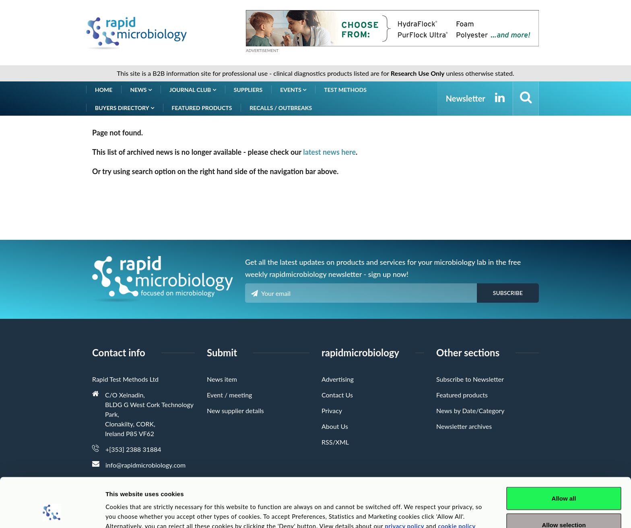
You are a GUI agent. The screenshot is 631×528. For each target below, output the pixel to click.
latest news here (329, 152)
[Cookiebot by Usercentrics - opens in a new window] (52, 512)
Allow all (564, 453)
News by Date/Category (470, 410)
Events (293, 89)
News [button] (141, 89)
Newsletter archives (464, 426)
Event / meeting (229, 395)
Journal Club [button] (192, 89)
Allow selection (564, 480)
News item (222, 379)
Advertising (338, 379)
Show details (422, 507)
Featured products (202, 107)
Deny (564, 506)
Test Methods (345, 89)
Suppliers (248, 89)
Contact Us (337, 395)
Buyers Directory (124, 107)
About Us (335, 426)
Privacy (332, 410)
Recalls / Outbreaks (281, 107)
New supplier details (235, 410)
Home (103, 89)
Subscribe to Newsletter (470, 379)
